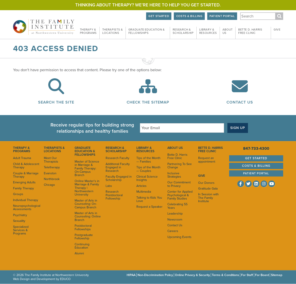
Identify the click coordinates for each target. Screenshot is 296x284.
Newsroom (174, 219)
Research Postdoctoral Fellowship (114, 195)
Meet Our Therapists (51, 159)
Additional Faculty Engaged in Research (118, 167)
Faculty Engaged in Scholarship (119, 178)
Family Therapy (23, 188)
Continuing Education (82, 245)
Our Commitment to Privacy (179, 184)
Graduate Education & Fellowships (85, 151)
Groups (18, 194)
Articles (141, 186)
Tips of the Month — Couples (148, 169)
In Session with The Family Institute (208, 197)
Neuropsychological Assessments (26, 207)
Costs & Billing (189, 16)
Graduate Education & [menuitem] (146, 31)
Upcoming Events (179, 237)
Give (201, 176)
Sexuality (19, 221)
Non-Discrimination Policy (155, 275)
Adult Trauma (22, 158)
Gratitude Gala (208, 188)
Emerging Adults (24, 182)
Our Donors (206, 183)
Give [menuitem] (277, 29)
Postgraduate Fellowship (84, 236)
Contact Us (239, 102)
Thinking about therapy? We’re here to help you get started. (148, 5)
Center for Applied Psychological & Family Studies (180, 195)
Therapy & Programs (21, 149)
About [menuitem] (227, 31)
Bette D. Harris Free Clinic (177, 156)
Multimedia (143, 192)
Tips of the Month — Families (148, 159)
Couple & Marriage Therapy (26, 174)
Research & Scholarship (116, 149)
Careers (172, 231)
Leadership (175, 213)
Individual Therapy (25, 200)
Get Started (158, 16)
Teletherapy (52, 167)
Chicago (49, 185)
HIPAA (131, 275)
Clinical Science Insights (147, 178)
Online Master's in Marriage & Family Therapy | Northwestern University (87, 188)
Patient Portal (222, 16)
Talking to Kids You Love (149, 199)
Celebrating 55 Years (177, 205)
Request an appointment (206, 159)
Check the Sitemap (148, 102)
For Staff (247, 275)
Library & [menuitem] (208, 31)
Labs (109, 186)
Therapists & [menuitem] (112, 31)
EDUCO (65, 279)
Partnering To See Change (179, 165)
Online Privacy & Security (192, 275)
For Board (262, 275)
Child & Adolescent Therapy (26, 165)
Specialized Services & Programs (21, 230)
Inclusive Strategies (174, 174)
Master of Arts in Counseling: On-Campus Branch (86, 204)
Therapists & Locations (54, 149)
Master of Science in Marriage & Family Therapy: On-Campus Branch (87, 168)
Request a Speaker (149, 207)
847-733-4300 (256, 148)
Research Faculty (117, 158)
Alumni (79, 253)
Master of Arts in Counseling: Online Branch (88, 216)
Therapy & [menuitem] (88, 31)
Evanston (50, 173)
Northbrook (52, 179)
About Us (175, 148)
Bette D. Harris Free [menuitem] (250, 31)
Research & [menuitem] (183, 31)
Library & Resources (145, 149)
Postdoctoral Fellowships (83, 227)
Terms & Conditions (225, 275)
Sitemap (276, 275)
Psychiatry (20, 215)
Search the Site (56, 102)
